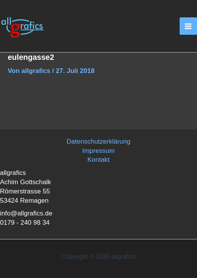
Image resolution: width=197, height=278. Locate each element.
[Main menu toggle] (188, 26)
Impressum (98, 150)
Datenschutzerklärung (98, 141)
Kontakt (98, 159)
